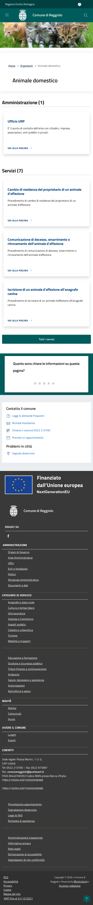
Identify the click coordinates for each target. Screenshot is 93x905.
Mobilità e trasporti (19, 641)
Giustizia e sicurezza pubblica (25, 663)
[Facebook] (8, 536)
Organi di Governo (18, 552)
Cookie (7, 890)
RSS (5, 877)
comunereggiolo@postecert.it (25, 772)
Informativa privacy (19, 843)
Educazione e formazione (22, 658)
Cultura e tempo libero (21, 608)
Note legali (14, 849)
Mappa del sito (11, 894)
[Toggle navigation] (7, 15)
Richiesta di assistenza (21, 821)
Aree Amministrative (20, 558)
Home (11, 66)
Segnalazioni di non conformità (26, 860)
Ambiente (13, 674)
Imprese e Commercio (20, 619)
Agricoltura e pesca (19, 691)
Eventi (12, 740)
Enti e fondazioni (18, 569)
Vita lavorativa (16, 613)
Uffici (11, 563)
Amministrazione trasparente (25, 838)
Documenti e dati (18, 585)
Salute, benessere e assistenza (26, 680)
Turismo (12, 635)
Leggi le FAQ (15, 815)
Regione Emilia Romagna (20, 4)
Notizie (12, 708)
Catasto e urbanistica (20, 630)
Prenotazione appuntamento (25, 804)
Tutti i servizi (46, 339)
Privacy (7, 886)
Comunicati (14, 714)
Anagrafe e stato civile (21, 602)
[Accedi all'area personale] (79, 4)
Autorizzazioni (16, 685)
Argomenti (26, 66)
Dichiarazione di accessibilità (25, 854)
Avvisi (11, 719)
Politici (12, 574)
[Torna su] (86, 898)
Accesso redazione (70, 886)
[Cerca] (86, 15)
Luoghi (12, 735)
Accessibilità (10, 881)
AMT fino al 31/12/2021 (18, 898)
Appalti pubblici (17, 624)
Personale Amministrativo (23, 580)
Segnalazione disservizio (22, 810)
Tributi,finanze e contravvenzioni (27, 669)
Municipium (81, 881)
